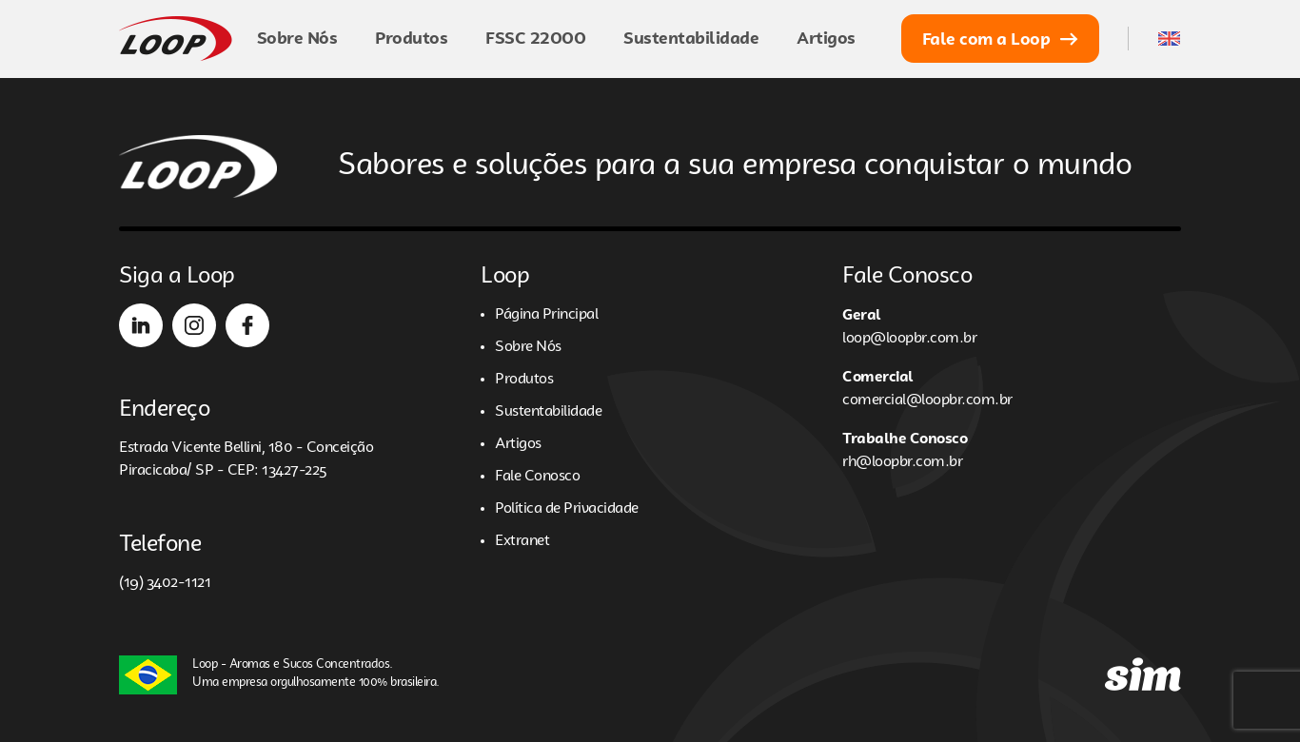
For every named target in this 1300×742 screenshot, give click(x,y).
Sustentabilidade (690, 38)
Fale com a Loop (1000, 38)
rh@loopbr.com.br (902, 462)
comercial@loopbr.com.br (927, 400)
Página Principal (546, 314)
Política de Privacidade (567, 509)
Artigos (826, 38)
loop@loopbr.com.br (909, 338)
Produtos (411, 38)
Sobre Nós (297, 38)
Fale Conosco (537, 476)
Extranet (522, 541)
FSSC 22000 (535, 38)
